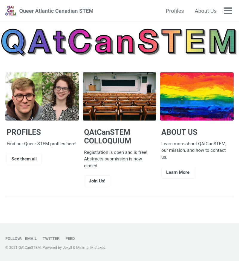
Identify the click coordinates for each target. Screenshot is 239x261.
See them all (23, 159)
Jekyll (67, 248)
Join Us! (97, 181)
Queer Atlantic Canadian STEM (56, 11)
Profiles (175, 11)
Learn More (177, 172)
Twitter (51, 238)
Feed (70, 238)
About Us (206, 11)
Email (31, 238)
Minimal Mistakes (90, 248)
